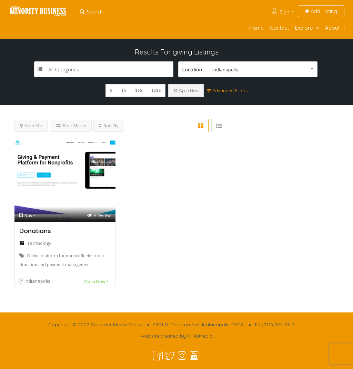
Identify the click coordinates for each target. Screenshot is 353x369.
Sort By (109, 125)
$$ (123, 90)
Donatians (35, 231)
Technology (39, 243)
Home (256, 27)
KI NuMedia (200, 336)
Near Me (31, 125)
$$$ (138, 90)
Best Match (71, 125)
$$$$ (156, 90)
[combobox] (247, 69)
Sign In (287, 12)
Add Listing (321, 11)
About (332, 27)
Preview (99, 215)
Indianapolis (37, 281)
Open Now (186, 90)
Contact (279, 27)
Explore (304, 27)
